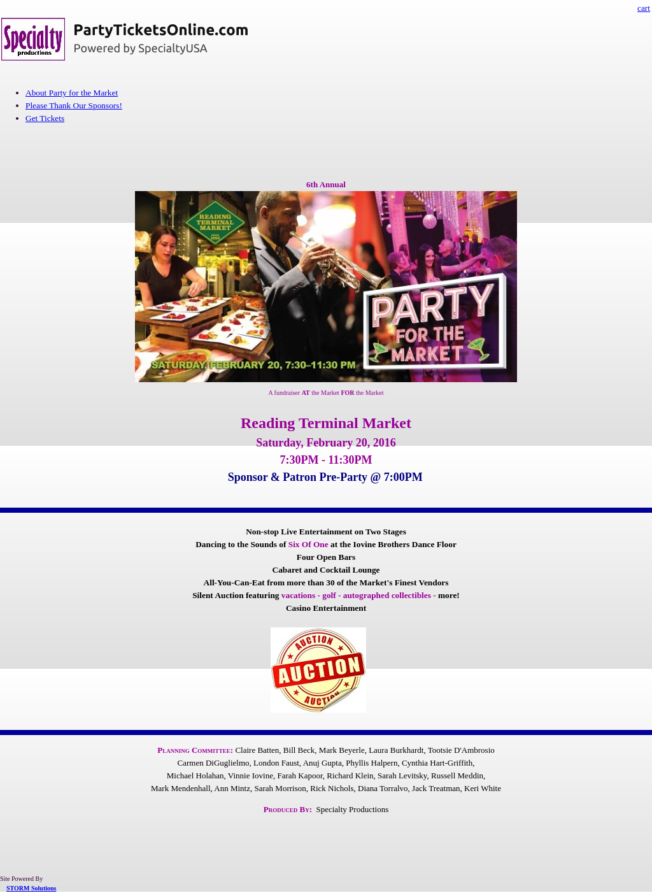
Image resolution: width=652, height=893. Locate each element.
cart (643, 8)
